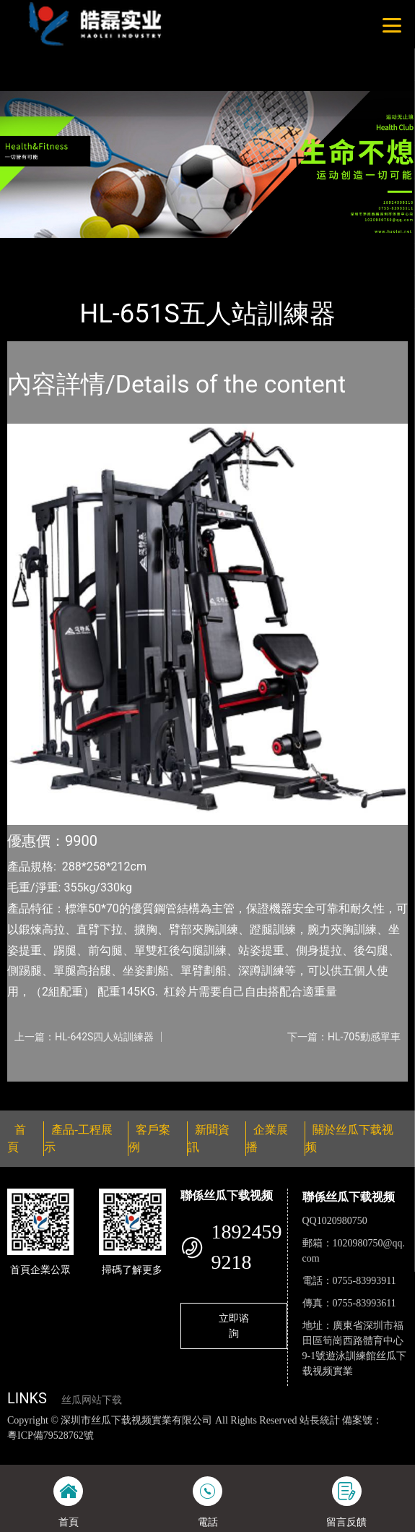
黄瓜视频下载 (237, 1450)
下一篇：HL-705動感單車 (344, 1037)
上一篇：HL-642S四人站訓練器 (84, 1037)
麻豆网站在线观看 (310, 1450)
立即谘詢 (234, 1325)
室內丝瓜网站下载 (178, 247)
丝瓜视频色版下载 (80, 1450)
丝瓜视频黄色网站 (163, 1450)
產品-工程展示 (89, 247)
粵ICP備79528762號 (50, 1435)
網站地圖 (20, 1450)
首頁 (31, 247)
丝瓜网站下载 (91, 1400)
